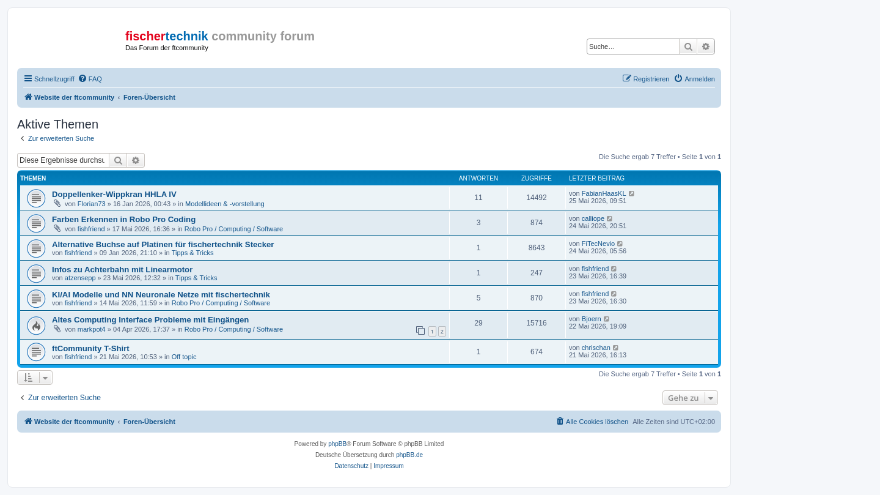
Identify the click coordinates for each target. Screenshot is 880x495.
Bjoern (591, 318)
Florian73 (92, 203)
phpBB (337, 444)
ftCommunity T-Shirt (91, 348)
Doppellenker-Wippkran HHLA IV (114, 194)
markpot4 (92, 329)
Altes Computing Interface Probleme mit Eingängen (150, 319)
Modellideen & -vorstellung (225, 203)
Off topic (184, 356)
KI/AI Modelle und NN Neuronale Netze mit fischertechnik (161, 294)
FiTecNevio (598, 243)
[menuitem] (90, 79)
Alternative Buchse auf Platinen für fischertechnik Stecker (163, 244)
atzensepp (80, 277)
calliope (593, 218)
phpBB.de (409, 455)
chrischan (596, 347)
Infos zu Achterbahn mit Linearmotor (122, 269)
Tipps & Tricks (193, 252)
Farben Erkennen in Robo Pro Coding (124, 219)
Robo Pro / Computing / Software (234, 229)
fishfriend (91, 229)
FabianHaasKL (604, 193)
